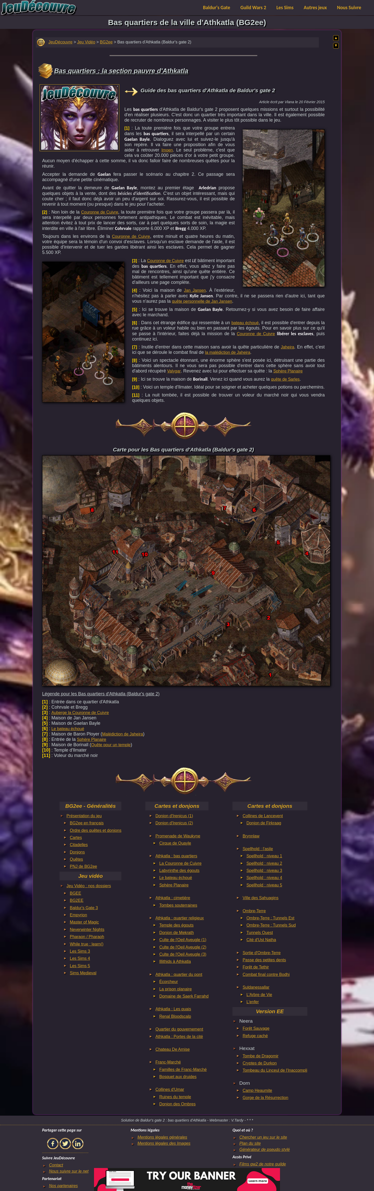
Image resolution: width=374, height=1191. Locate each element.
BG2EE (76, 900)
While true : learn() (86, 944)
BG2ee (106, 42)
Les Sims (285, 7)
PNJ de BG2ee (83, 866)
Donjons (77, 852)
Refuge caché (255, 1036)
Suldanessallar (256, 987)
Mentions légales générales (162, 1137)
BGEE (75, 893)
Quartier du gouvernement (179, 1029)
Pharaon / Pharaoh (87, 937)
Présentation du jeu (84, 816)
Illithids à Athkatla (175, 961)
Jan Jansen (195, 290)
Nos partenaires (63, 1186)
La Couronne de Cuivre (180, 863)
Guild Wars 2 (253, 7)
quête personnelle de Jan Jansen (202, 301)
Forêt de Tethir (256, 967)
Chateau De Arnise (172, 1049)
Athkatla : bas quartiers (176, 856)
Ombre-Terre (254, 911)
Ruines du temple (175, 1097)
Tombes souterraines (178, 905)
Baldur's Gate (216, 7)
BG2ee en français (87, 823)
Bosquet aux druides (177, 1077)
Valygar (174, 371)
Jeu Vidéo (86, 42)
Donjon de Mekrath (176, 932)
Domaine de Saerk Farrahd (183, 996)
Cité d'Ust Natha (261, 940)
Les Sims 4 (80, 958)
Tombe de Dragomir (261, 1056)
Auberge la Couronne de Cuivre (80, 712)
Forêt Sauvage (256, 1028)
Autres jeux (315, 7)
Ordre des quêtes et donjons (95, 830)
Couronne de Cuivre (99, 212)
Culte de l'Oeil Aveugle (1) (182, 940)
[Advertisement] (79, 116)
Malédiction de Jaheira (122, 734)
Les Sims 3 (80, 951)
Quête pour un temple (111, 745)
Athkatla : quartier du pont (178, 974)
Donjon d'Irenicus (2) (174, 823)
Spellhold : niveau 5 (264, 885)
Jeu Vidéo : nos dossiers (88, 886)
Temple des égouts (176, 925)
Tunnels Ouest (260, 932)
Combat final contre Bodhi (266, 974)
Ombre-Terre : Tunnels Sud (271, 925)
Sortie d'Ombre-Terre (262, 953)
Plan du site (250, 1143)
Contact (56, 1165)
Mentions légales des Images (163, 1143)
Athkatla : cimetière (172, 898)
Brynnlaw (251, 836)
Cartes (76, 837)
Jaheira (287, 347)
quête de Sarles (285, 379)
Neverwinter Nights (87, 929)
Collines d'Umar (169, 1089)
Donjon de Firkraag (264, 823)
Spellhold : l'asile (258, 849)
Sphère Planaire (288, 371)
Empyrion (78, 915)
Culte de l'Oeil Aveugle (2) (182, 947)
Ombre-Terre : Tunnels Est (271, 918)
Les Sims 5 (80, 966)
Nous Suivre (349, 7)
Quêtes (76, 859)
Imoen (167, 150)
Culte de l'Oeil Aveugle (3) (182, 954)
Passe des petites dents (264, 960)
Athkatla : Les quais (173, 1009)
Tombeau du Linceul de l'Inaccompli (275, 1070)
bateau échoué (245, 323)
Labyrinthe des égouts (179, 870)
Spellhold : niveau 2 (264, 863)
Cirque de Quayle (175, 843)
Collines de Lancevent (263, 816)
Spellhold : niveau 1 (264, 856)
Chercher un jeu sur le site (263, 1137)
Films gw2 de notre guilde (262, 1164)
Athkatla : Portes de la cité (179, 1036)
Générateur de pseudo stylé (264, 1149)
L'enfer (253, 1002)
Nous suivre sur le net (69, 1171)
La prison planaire (175, 989)
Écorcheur (168, 981)
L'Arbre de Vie (259, 994)
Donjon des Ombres (177, 1104)
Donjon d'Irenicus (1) (174, 816)
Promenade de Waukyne (177, 836)
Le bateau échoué (67, 729)
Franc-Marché (168, 1062)
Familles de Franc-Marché (183, 1069)
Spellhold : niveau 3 (264, 870)
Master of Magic (84, 922)
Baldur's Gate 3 (84, 908)
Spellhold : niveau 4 (264, 877)
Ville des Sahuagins (260, 898)
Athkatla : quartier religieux (179, 918)
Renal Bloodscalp (175, 1016)
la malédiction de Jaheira (227, 352)
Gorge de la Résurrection (265, 1097)
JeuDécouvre (60, 42)
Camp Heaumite (257, 1090)
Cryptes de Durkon (260, 1063)
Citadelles (79, 845)
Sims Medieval (83, 973)
